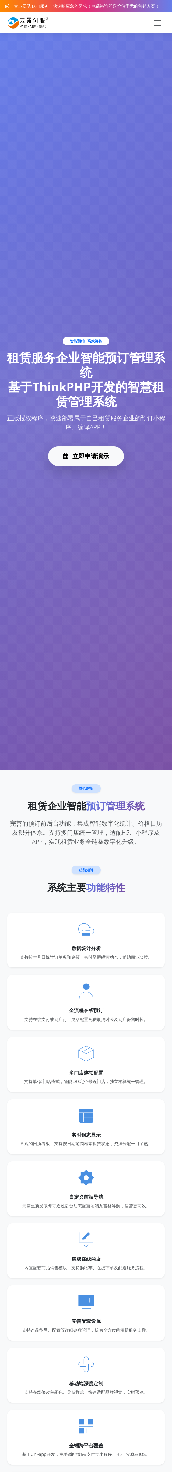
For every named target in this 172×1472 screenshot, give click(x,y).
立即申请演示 (86, 456)
